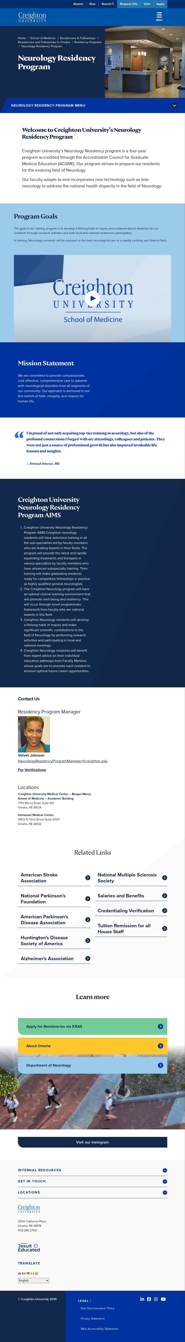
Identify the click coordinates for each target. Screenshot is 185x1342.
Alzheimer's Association (47, 958)
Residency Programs (88, 42)
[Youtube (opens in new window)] (163, 1299)
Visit (147, 4)
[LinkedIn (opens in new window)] (142, 1299)
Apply (160, 4)
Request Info (129, 4)
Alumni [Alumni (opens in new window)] (78, 4)
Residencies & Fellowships (77, 38)
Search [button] (106, 4)
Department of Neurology (48, 1065)
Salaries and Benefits (121, 895)
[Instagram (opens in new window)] (156, 1299)
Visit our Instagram (92, 1142)
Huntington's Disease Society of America (44, 940)
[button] (92, 1170)
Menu (159, 17)
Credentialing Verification (126, 910)
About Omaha (38, 1046)
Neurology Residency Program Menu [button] (48, 105)
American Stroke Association (39, 877)
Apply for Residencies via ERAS (54, 1026)
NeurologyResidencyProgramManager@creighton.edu (63, 761)
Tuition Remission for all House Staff (124, 928)
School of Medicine (43, 38)
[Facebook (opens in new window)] (149, 1299)
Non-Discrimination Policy (98, 1308)
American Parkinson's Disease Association (44, 919)
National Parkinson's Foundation (43, 898)
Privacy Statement (92, 1318)
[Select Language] (33, 1280)
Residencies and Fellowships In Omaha (44, 42)
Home (22, 38)
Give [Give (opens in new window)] (92, 4)
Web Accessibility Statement (99, 1329)
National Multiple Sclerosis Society (127, 877)
